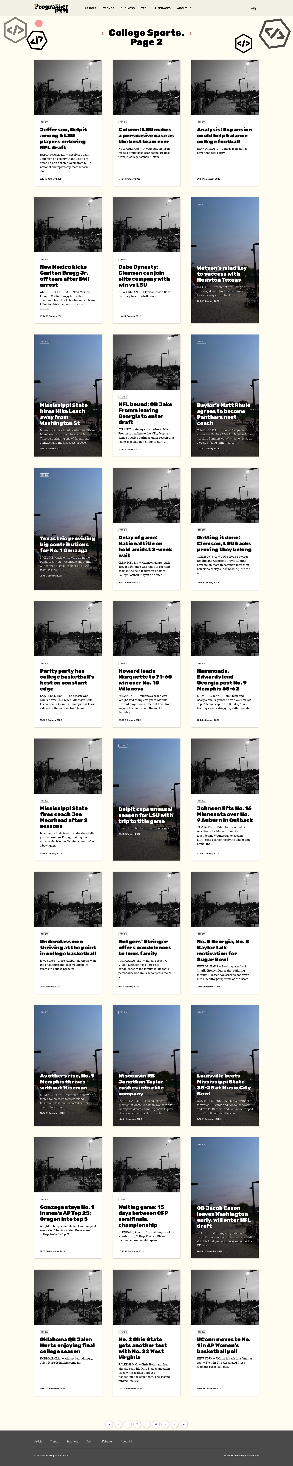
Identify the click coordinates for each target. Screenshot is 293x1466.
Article (91, 8)
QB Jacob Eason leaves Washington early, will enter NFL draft (224, 1217)
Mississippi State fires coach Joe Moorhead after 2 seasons (64, 817)
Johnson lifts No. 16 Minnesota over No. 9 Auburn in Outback (225, 814)
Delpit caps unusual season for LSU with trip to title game (145, 815)
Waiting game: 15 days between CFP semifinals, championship (143, 1216)
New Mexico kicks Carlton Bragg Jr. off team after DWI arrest (64, 276)
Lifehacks (163, 8)
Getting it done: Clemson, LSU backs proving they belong (224, 543)
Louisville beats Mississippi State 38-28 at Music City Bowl (224, 1085)
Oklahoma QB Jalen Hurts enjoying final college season (67, 1345)
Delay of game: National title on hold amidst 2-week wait (145, 546)
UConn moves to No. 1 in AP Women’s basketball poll (224, 1345)
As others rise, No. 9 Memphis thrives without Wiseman (67, 1082)
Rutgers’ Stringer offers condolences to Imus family (145, 947)
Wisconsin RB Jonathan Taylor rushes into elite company (141, 1085)
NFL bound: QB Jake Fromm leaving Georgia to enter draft (145, 413)
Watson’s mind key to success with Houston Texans (222, 274)
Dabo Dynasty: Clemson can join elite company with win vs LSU (144, 276)
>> (183, 1424)
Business (128, 8)
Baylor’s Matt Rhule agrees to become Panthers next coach (223, 414)
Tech (145, 8)
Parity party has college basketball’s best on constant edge (67, 680)
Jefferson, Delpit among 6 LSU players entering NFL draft (63, 139)
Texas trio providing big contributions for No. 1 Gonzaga (67, 544)
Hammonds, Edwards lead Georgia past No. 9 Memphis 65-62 (222, 680)
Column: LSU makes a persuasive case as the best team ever (146, 136)
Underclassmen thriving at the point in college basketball (68, 947)
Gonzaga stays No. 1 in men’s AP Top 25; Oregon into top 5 (67, 1213)
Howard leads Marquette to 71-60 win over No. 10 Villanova (145, 680)
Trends (108, 8)
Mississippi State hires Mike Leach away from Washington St (64, 414)
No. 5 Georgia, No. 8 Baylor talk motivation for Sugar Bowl (223, 950)
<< (109, 1424)
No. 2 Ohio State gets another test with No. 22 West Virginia (142, 1348)
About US (184, 8)
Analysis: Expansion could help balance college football (224, 136)
